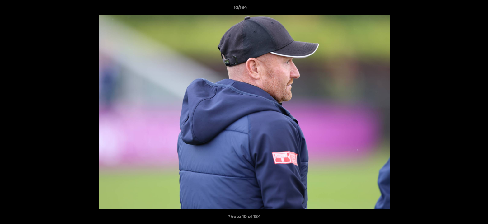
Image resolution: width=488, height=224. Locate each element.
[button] (462, 9)
